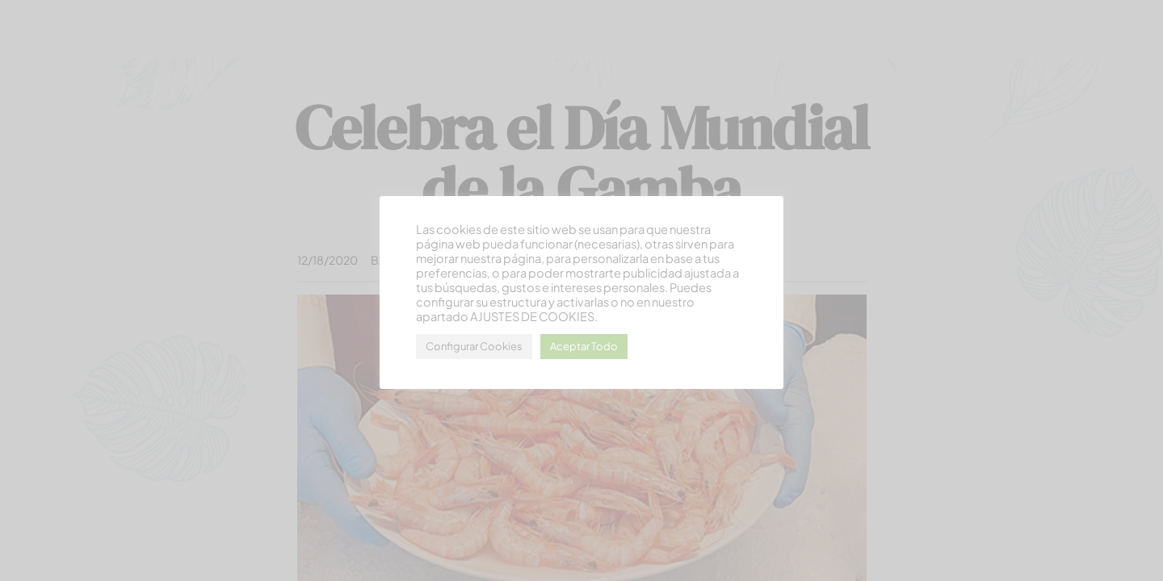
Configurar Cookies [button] (474, 346)
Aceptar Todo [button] (584, 346)
